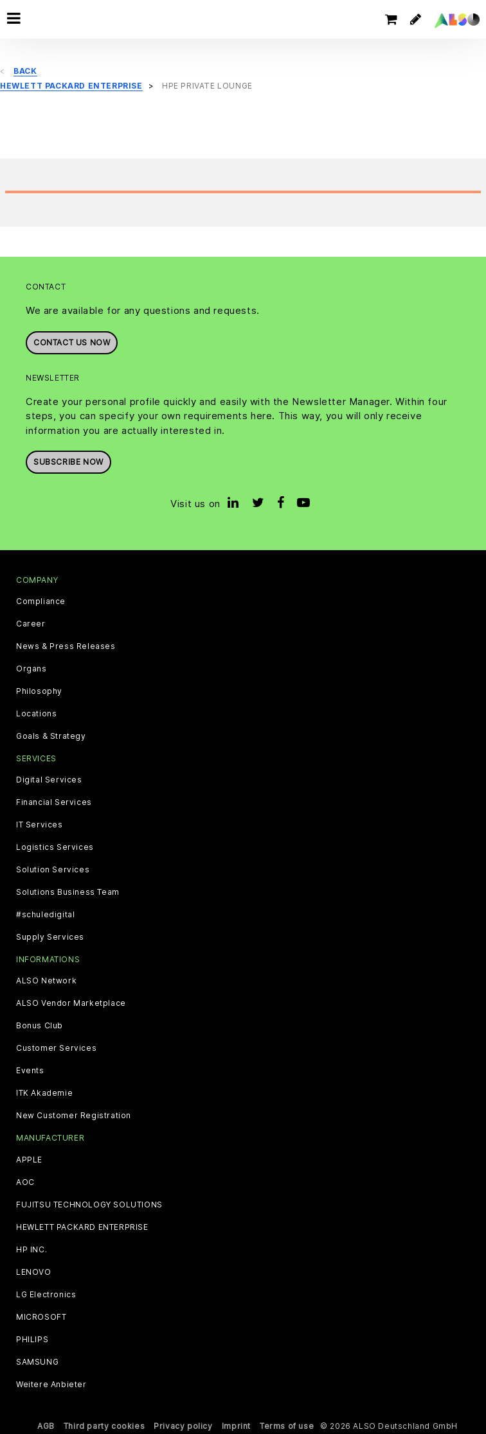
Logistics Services (55, 847)
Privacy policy (183, 1426)
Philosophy (39, 691)
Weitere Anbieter (51, 1384)
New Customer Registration (73, 1115)
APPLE (29, 1159)
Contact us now (71, 342)
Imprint (236, 1426)
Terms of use (287, 1426)
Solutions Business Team (68, 892)
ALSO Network (46, 980)
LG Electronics (46, 1294)
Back (25, 71)
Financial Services (54, 802)
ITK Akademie (44, 1093)
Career (31, 623)
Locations (36, 713)
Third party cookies (104, 1426)
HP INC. (31, 1249)
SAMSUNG (37, 1362)
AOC (25, 1182)
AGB (46, 1426)
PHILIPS (32, 1339)
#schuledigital (45, 914)
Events (30, 1070)
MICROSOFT (41, 1317)
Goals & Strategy (51, 736)
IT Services (39, 824)
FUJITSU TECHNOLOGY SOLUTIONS (89, 1204)
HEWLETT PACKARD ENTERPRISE (82, 1227)
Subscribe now (68, 462)
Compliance (41, 601)
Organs (31, 668)
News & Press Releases (66, 646)
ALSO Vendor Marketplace (71, 1003)
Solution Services (52, 869)
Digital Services (49, 779)
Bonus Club (39, 1025)
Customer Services (56, 1048)
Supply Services (50, 937)
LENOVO (33, 1272)
